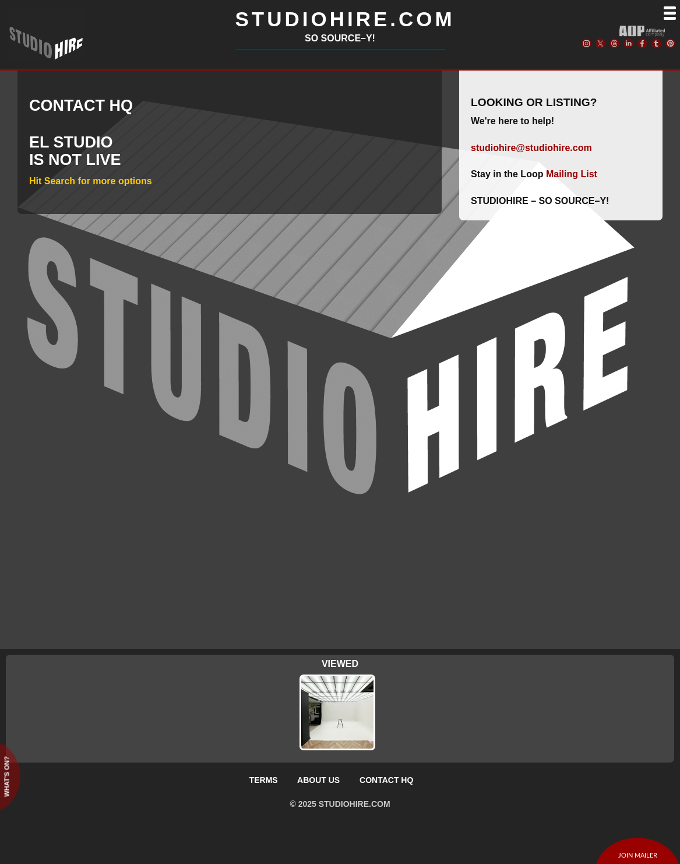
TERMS (263, 780)
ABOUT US (318, 780)
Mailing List (571, 174)
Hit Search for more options (90, 181)
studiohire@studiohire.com (531, 148)
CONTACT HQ (386, 780)
